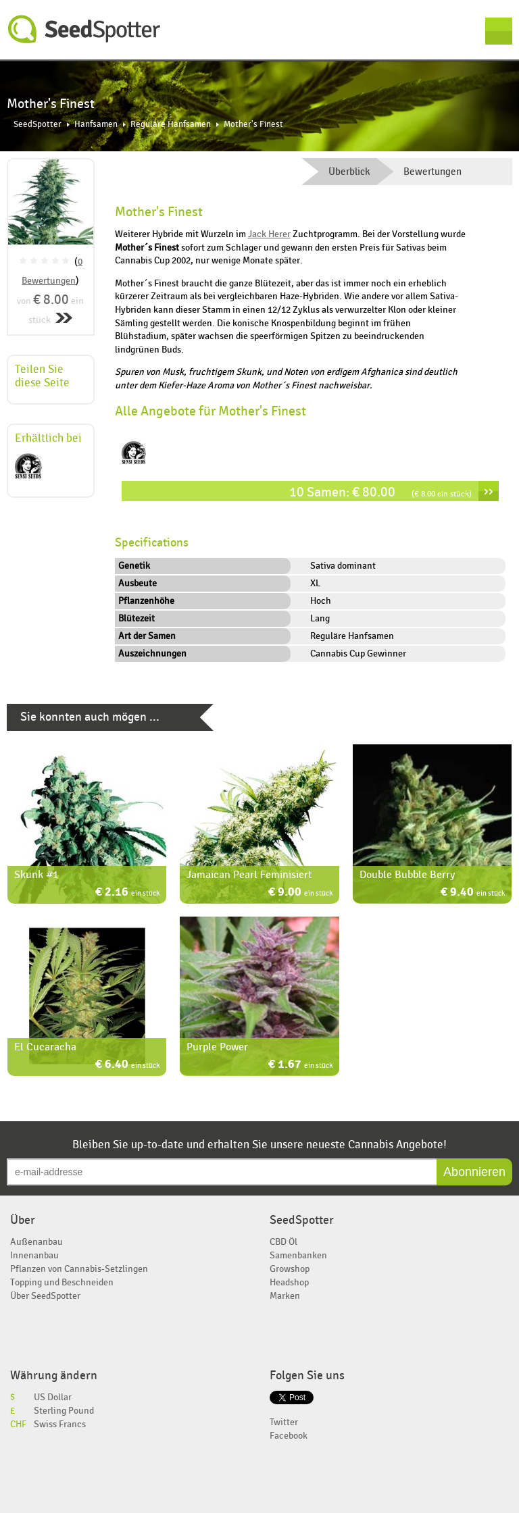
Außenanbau (36, 1242)
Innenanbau (34, 1255)
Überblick (349, 171)
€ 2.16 (127, 893)
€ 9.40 (473, 893)
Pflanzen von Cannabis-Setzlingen (79, 1269)
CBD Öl (283, 1242)
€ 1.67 (300, 1065)
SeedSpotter (84, 29)
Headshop (289, 1282)
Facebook (288, 1435)
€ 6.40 (127, 1065)
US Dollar (53, 1397)
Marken (285, 1296)
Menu (498, 31)
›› (488, 491)
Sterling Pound (64, 1410)
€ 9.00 (300, 893)
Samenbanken (298, 1255)
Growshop (290, 1269)
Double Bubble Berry (407, 875)
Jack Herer (269, 234)
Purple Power (217, 1047)
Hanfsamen (96, 125)
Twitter (284, 1422)
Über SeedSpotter (45, 1296)
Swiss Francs (60, 1424)
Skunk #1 (36, 875)
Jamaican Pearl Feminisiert (249, 875)
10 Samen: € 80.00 (380, 492)
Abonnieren (474, 1172)
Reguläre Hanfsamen (170, 125)
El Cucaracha (45, 1047)
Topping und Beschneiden (62, 1282)
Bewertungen (432, 171)
